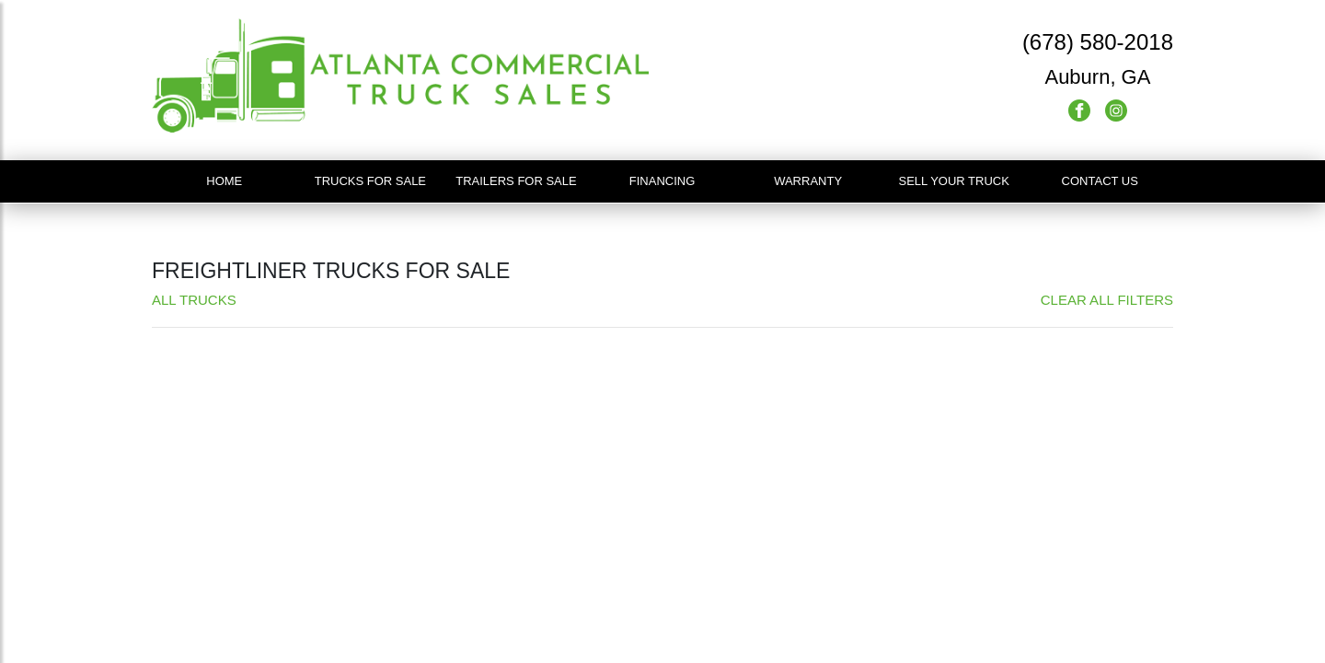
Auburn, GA (1097, 76)
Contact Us (1100, 181)
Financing (662, 181)
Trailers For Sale (515, 181)
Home (224, 181)
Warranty (808, 181)
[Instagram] (1116, 109)
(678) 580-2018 (1097, 41)
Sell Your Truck (953, 181)
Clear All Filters (1107, 300)
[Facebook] (1081, 109)
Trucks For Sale (370, 181)
